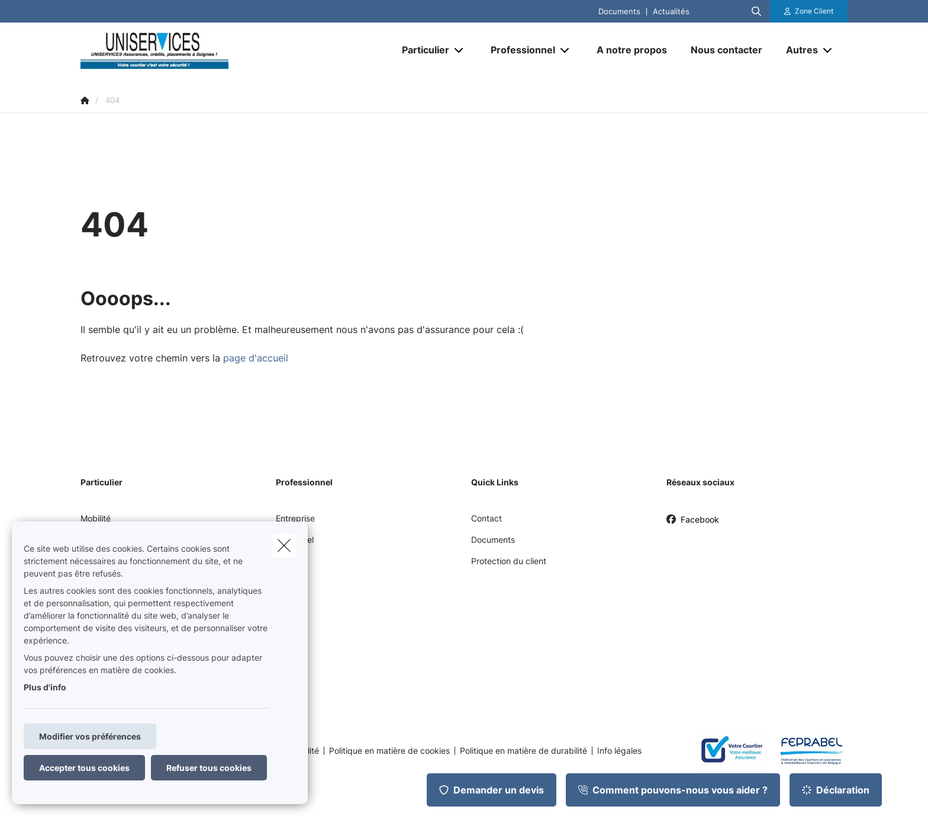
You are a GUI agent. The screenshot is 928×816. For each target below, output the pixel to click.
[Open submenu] (459, 50)
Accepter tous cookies (84, 768)
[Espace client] (809, 11)
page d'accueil (255, 358)
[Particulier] (421, 50)
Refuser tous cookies (209, 768)
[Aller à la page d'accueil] (198, 50)
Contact (486, 518)
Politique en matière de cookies (389, 751)
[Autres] (797, 50)
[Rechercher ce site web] (756, 11)
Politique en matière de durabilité (523, 751)
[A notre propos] (632, 50)
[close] (284, 545)
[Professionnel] (518, 50)
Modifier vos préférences (90, 736)
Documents (619, 11)
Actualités (671, 11)
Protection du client (508, 561)
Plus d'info (45, 687)
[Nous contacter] (726, 50)
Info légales (619, 751)
